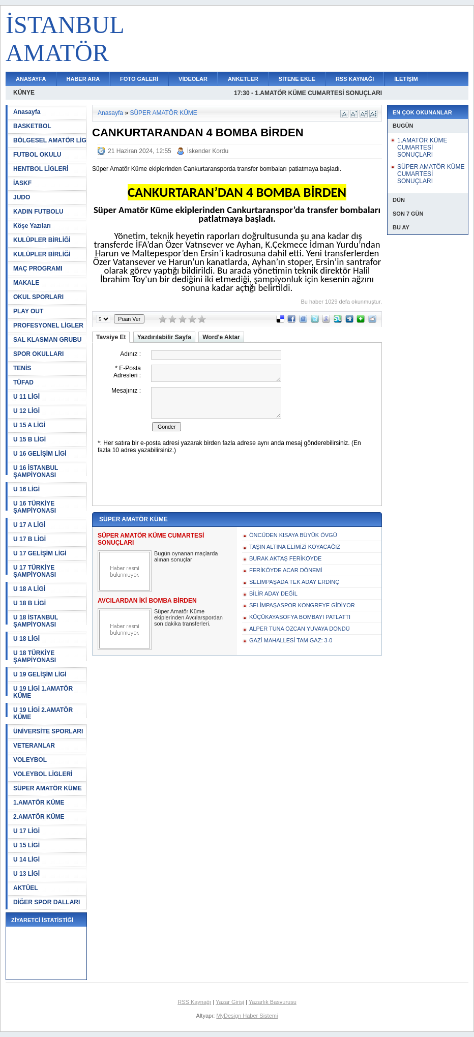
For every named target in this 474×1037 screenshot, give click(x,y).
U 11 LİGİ (26, 396)
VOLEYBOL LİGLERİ (42, 774)
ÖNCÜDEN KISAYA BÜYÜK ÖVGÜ (293, 535)
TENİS (22, 368)
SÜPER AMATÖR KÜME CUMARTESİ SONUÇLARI (430, 174)
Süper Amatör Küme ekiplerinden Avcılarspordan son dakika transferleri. (188, 617)
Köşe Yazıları (32, 225)
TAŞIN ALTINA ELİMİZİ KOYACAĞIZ (294, 547)
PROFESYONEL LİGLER (48, 325)
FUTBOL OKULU (37, 154)
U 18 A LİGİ (29, 588)
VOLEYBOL (30, 759)
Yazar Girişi (230, 1002)
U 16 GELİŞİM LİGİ (40, 453)
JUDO (21, 197)
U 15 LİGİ (26, 845)
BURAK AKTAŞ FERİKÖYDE (285, 558)
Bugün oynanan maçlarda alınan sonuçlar (186, 556)
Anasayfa (26, 111)
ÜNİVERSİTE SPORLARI (48, 731)
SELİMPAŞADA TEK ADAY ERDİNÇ (294, 582)
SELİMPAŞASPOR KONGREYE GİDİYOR (302, 605)
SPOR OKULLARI (38, 354)
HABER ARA (83, 79)
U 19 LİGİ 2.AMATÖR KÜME (43, 713)
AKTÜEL (25, 888)
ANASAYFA (31, 79)
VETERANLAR (34, 745)
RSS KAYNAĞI (355, 79)
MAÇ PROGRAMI (38, 268)
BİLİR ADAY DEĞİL (273, 593)
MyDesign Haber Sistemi (247, 1016)
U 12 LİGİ (26, 410)
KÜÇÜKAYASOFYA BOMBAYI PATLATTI (299, 617)
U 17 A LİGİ (29, 524)
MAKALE (26, 282)
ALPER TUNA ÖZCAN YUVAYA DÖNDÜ (299, 629)
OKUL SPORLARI (38, 297)
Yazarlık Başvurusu (273, 1002)
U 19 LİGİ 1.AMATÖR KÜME (43, 692)
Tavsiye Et (111, 337)
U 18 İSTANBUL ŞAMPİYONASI (35, 621)
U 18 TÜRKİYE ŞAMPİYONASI (34, 656)
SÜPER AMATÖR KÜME (47, 788)
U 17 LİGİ (26, 831)
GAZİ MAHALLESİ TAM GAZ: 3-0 (290, 640)
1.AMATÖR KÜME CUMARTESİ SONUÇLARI (422, 147)
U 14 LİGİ (26, 859)
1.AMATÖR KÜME (38, 802)
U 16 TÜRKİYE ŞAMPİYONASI (34, 507)
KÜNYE (24, 92)
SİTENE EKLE (297, 79)
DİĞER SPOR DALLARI (46, 902)
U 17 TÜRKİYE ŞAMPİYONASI (34, 571)
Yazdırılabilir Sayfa (164, 337)
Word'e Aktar (221, 337)
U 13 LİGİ (26, 873)
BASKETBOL (32, 126)
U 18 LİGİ (26, 638)
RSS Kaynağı (194, 1002)
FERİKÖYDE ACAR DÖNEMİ (285, 570)
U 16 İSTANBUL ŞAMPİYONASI (35, 471)
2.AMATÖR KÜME (38, 816)
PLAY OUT (28, 311)
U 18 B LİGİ (29, 603)
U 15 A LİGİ (29, 425)
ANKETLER (243, 79)
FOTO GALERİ (139, 79)
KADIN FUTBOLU (38, 211)
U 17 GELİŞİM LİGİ (40, 553)
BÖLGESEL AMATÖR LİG (49, 140)
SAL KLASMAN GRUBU (47, 339)
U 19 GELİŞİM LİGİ (40, 674)
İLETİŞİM (406, 79)
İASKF (22, 183)
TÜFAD (23, 382)
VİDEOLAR (193, 79)
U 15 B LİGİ (29, 439)
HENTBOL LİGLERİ (40, 168)
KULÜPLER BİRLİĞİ (42, 240)
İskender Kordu (207, 151)
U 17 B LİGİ (29, 539)
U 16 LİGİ (26, 489)
